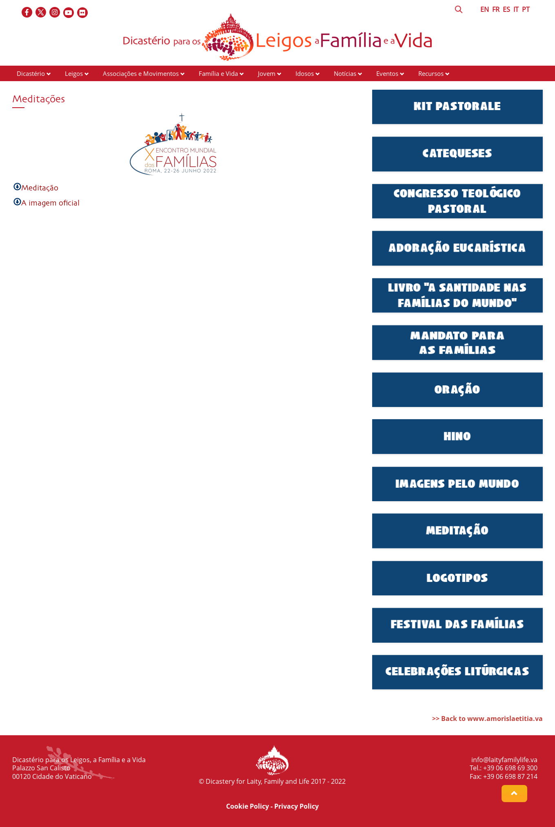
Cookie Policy (247, 806)
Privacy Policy (296, 806)
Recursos (431, 73)
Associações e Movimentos (141, 73)
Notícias (345, 73)
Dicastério (31, 73)
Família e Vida (218, 73)
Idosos (304, 73)
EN (484, 9)
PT (526, 9)
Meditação (39, 188)
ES (506, 9)
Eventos (387, 73)
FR (496, 9)
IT (516, 9)
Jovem (266, 73)
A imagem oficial (50, 203)
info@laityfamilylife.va (504, 759)
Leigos (74, 73)
